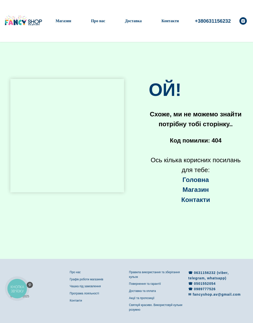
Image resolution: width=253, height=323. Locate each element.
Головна (196, 179)
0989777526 (205, 289)
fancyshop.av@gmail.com (217, 294)
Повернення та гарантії (145, 284)
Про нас (98, 21)
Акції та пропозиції (141, 298)
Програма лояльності (84, 293)
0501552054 (205, 284)
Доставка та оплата (142, 291)
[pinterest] (30, 285)
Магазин (63, 21)
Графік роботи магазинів (86, 279)
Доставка (133, 21)
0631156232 (205, 273)
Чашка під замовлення (85, 286)
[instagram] (243, 21)
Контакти (170, 21)
